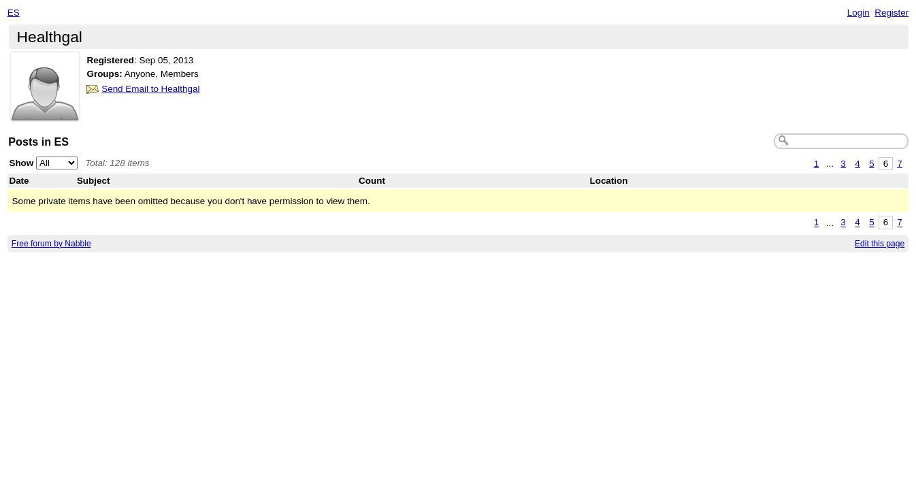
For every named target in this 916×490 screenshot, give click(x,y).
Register (891, 12)
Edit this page (879, 243)
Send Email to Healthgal (150, 89)
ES (13, 12)
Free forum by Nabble (51, 243)
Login (858, 12)
